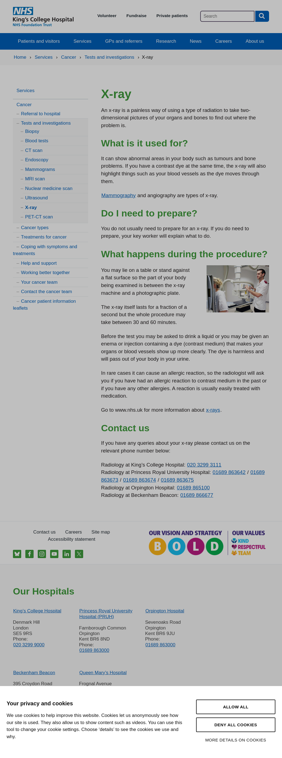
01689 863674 (139, 480)
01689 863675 (177, 480)
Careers (223, 41)
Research (166, 41)
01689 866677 (196, 495)
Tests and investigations (46, 123)
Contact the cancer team (46, 291)
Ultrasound (36, 197)
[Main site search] (227, 16)
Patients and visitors (39, 41)
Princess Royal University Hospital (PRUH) (105, 613)
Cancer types (34, 227)
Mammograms (40, 169)
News (196, 41)
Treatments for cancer (44, 237)
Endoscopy (36, 159)
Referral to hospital (40, 113)
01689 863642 (229, 472)
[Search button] (262, 16)
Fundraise (136, 15)
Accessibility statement (71, 539)
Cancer (24, 104)
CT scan (33, 150)
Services (82, 41)
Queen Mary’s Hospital (103, 672)
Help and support (38, 263)
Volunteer (106, 15)
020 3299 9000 (28, 644)
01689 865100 (193, 488)
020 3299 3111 (204, 465)
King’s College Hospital (37, 611)
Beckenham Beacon (34, 672)
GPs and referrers (123, 41)
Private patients (172, 15)
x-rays (213, 410)
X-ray (31, 207)
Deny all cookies (235, 724)
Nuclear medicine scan (48, 188)
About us (255, 41)
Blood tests (36, 140)
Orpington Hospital (164, 611)
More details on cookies (235, 740)
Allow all (235, 707)
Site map (100, 532)
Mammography (118, 195)
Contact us (44, 532)
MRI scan (35, 178)
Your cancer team (39, 282)
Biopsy (32, 131)
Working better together (45, 272)
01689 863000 (94, 650)
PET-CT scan (39, 216)
